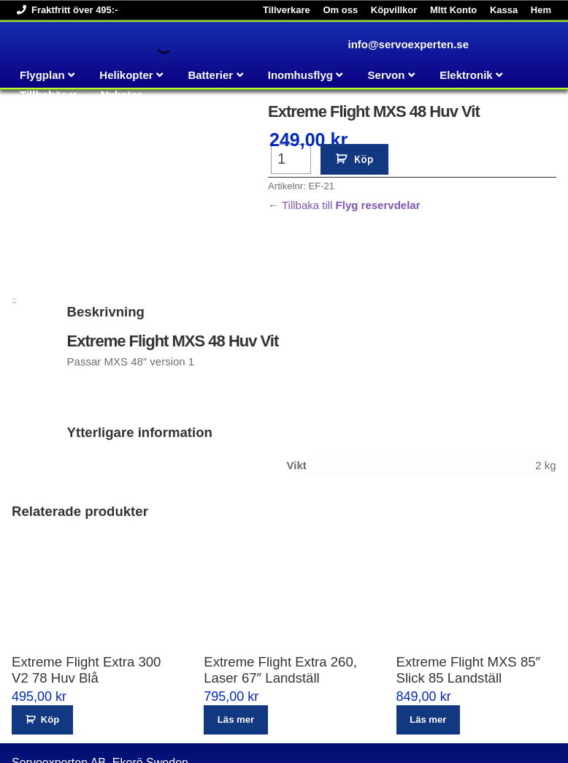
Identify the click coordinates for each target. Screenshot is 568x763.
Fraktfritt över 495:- (65, 9)
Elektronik (466, 75)
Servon (386, 75)
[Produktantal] (291, 159)
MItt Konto (453, 9)
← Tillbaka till (344, 205)
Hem (541, 9)
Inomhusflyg (300, 75)
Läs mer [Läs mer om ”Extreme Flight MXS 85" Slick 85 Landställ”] (428, 637)
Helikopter (126, 75)
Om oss (340, 9)
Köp (363, 159)
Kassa (504, 9)
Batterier (210, 75)
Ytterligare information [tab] (14, 220)
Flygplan (42, 75)
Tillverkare (286, 9)
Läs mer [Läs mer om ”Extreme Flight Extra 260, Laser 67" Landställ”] (236, 637)
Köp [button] (50, 637)
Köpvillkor (394, 9)
